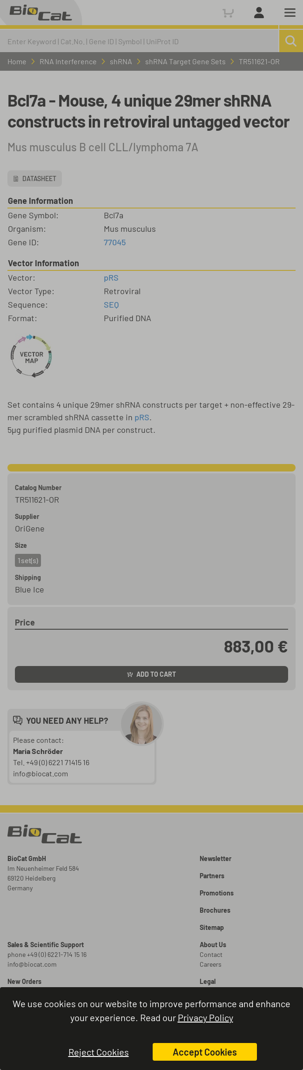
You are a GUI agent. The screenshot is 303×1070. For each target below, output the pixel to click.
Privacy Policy (205, 1017)
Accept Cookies (205, 1051)
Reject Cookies (98, 1051)
